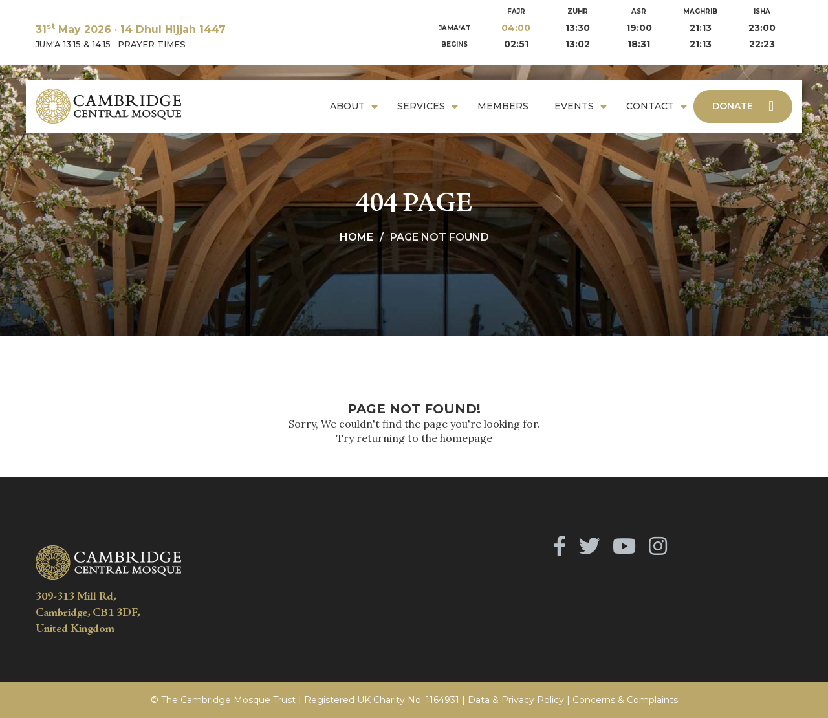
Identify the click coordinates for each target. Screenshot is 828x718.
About (347, 106)
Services (421, 106)
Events (574, 106)
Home (356, 237)
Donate (743, 106)
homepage (466, 437)
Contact (650, 106)
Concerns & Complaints (625, 700)
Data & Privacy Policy (516, 700)
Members (502, 106)
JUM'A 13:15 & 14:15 (73, 44)
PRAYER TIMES (152, 44)
